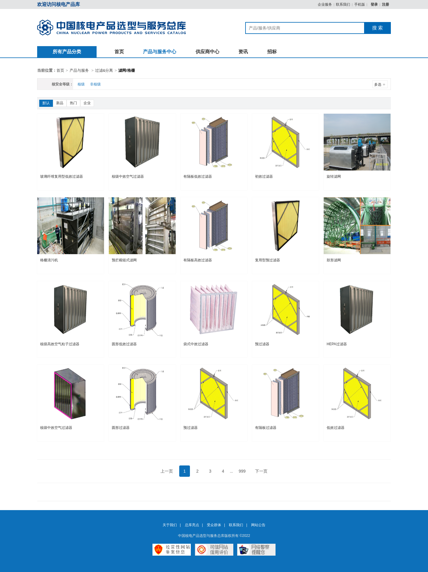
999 (242, 471)
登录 (375, 4)
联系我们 (343, 4)
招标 (272, 51)
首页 (119, 51)
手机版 (359, 4)
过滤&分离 (104, 70)
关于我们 (170, 525)
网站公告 (258, 525)
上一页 (166, 471)
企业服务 (325, 4)
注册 (385, 4)
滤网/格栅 (126, 70)
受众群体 (214, 525)
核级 (81, 84)
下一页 (261, 471)
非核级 (95, 84)
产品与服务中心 (159, 51)
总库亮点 (192, 525)
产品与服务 (79, 70)
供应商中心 (207, 51)
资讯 (243, 51)
